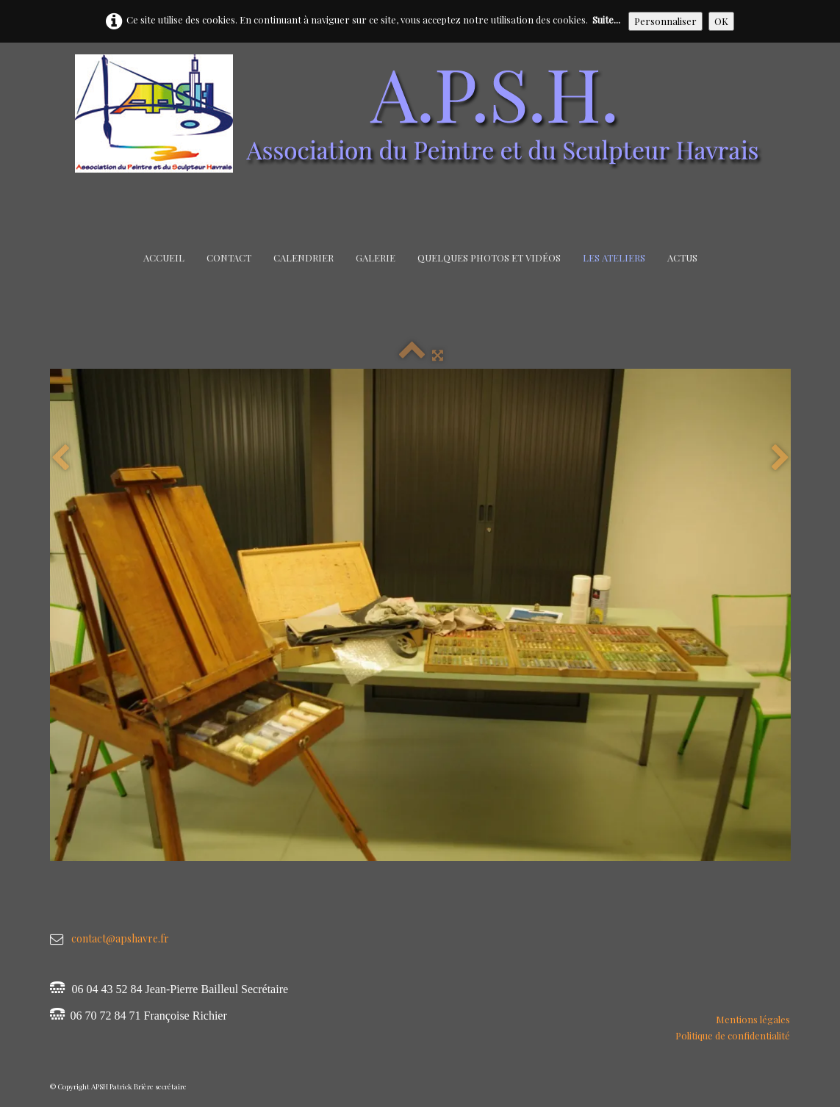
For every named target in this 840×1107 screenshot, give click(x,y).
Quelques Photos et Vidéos (489, 257)
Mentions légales (753, 1019)
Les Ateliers (614, 257)
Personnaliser (665, 21)
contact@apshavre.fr (120, 938)
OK (721, 21)
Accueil (163, 257)
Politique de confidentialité (732, 1035)
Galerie (375, 257)
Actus (682, 257)
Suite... (606, 19)
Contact (229, 257)
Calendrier (303, 257)
